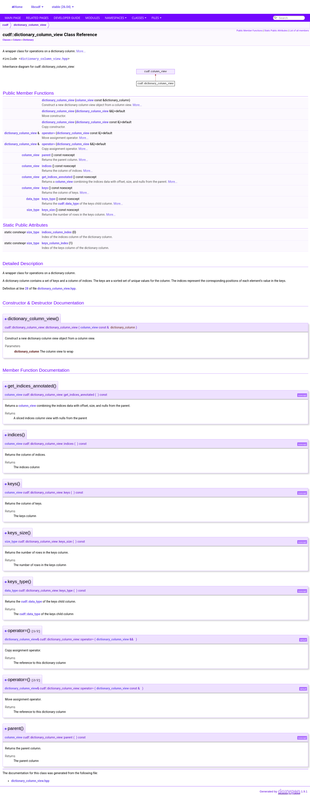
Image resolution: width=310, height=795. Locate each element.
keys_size (48, 210)
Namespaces (116, 18)
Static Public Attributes (276, 30)
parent (46, 155)
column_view (85, 100)
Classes (139, 18)
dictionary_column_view (30, 24)
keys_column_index (55, 243)
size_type (33, 210)
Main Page (13, 18)
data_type (32, 199)
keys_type (48, 199)
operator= (48, 133)
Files (156, 18)
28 (26, 288)
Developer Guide (67, 18)
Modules (92, 18)
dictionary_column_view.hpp (44, 59)
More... (80, 51)
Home (18, 7)
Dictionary (28, 39)
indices (46, 166)
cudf (5, 24)
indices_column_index (56, 232)
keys (45, 188)
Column (17, 39)
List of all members (299, 30)
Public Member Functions (250, 30)
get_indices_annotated (57, 177)
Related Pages (37, 18)
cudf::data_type (68, 203)
